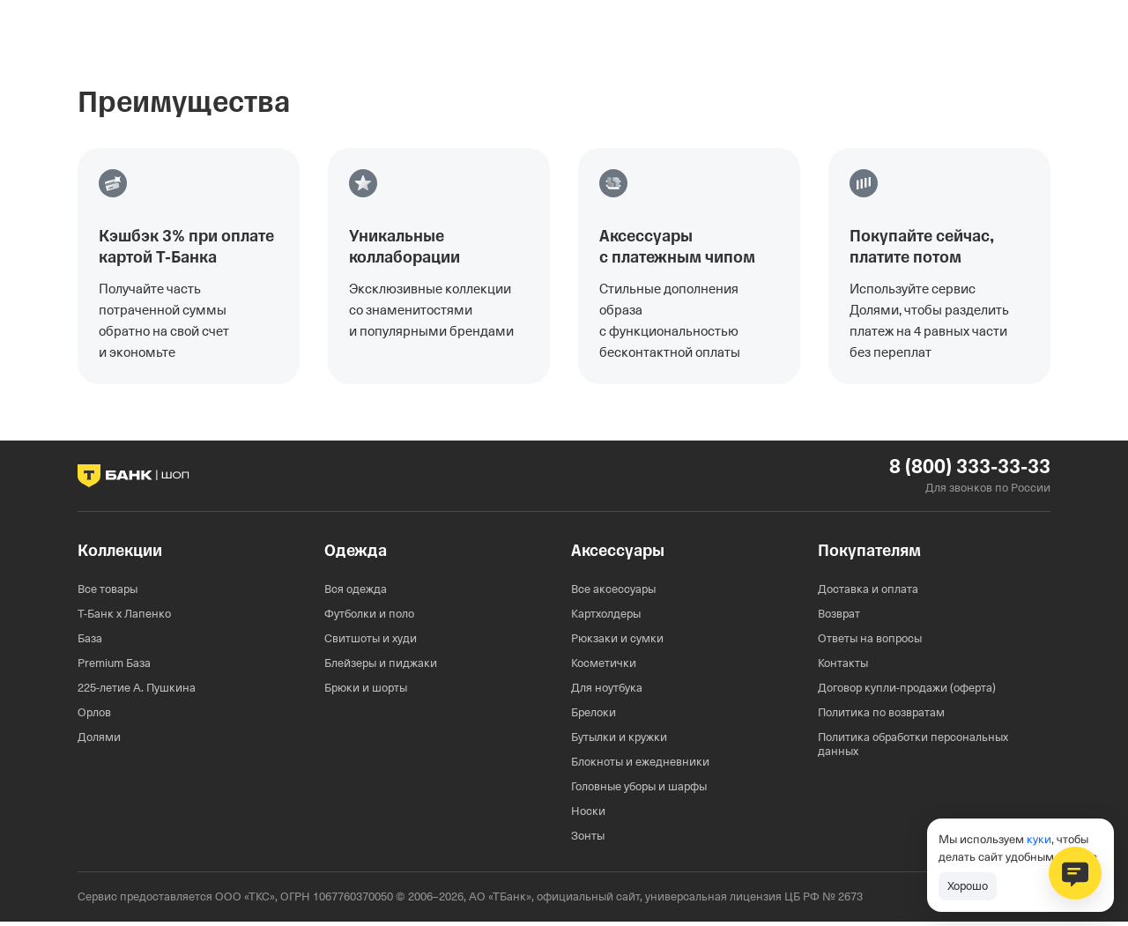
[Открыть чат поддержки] (1075, 873)
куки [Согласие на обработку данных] (1039, 839)
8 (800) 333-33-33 (969, 467)
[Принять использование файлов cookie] (968, 886)
